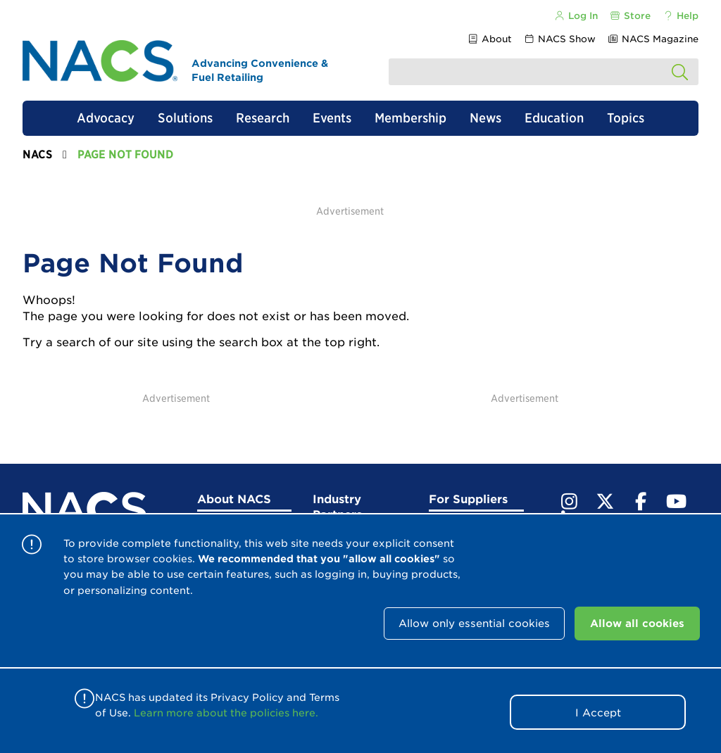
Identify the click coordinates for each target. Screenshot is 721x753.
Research (262, 117)
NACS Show (560, 39)
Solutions (185, 117)
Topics (625, 117)
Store (630, 16)
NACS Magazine (653, 39)
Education (554, 117)
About (489, 39)
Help (680, 16)
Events (332, 117)
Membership (410, 117)
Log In (575, 16)
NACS (37, 154)
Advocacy (105, 117)
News (485, 117)
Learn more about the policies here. (226, 713)
